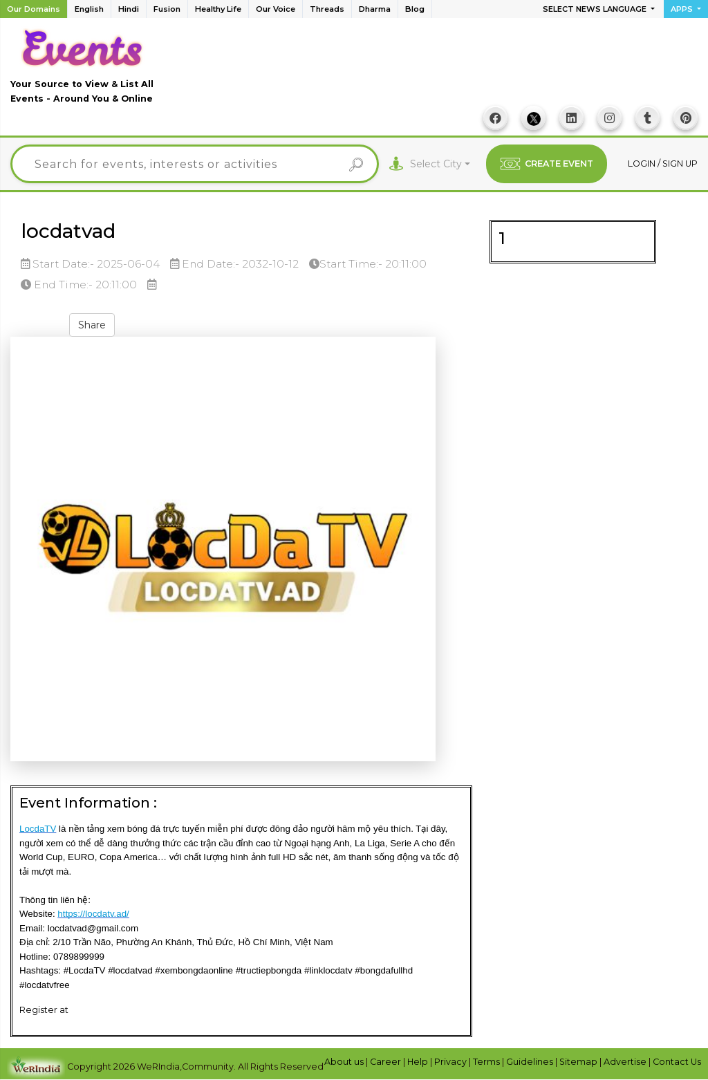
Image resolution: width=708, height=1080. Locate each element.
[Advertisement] (446, 70)
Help (418, 1061)
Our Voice (275, 9)
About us (345, 1061)
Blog (415, 9)
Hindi (128, 9)
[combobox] (440, 164)
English (89, 9)
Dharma (375, 9)
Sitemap (579, 1061)
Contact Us (677, 1061)
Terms (487, 1061)
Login (643, 163)
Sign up (680, 163)
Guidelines (530, 1061)
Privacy (451, 1061)
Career (386, 1061)
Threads (327, 9)
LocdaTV (37, 829)
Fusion (166, 9)
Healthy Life (218, 9)
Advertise (626, 1061)
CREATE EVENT (546, 163)
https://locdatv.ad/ (93, 914)
